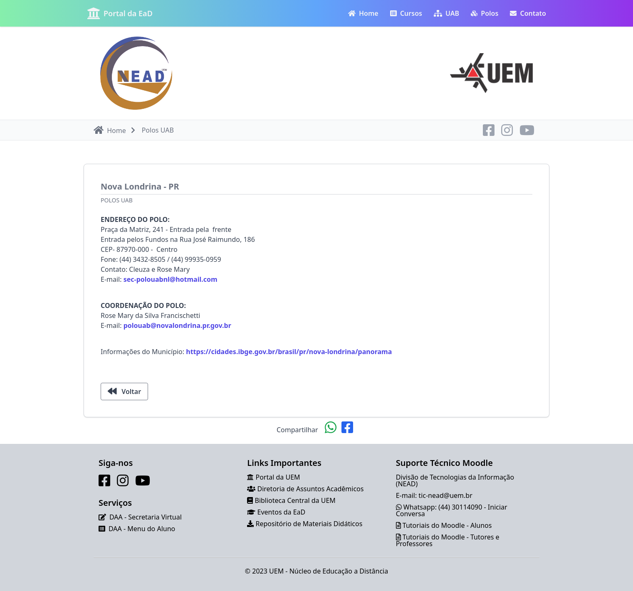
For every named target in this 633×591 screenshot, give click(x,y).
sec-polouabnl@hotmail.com (171, 279)
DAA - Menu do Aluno (142, 528)
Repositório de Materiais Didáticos (309, 523)
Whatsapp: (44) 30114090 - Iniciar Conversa (451, 510)
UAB (446, 13)
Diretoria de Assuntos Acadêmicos (310, 488)
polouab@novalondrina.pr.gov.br (177, 325)
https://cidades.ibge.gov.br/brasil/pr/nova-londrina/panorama (289, 351)
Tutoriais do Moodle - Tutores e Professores (447, 540)
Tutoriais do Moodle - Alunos (447, 525)
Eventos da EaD (281, 512)
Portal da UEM (278, 477)
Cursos (406, 13)
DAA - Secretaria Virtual (145, 517)
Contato (528, 13)
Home (363, 13)
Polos (484, 13)
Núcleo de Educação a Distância (338, 571)
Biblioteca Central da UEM (295, 500)
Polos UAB (117, 200)
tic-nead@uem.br (445, 495)
